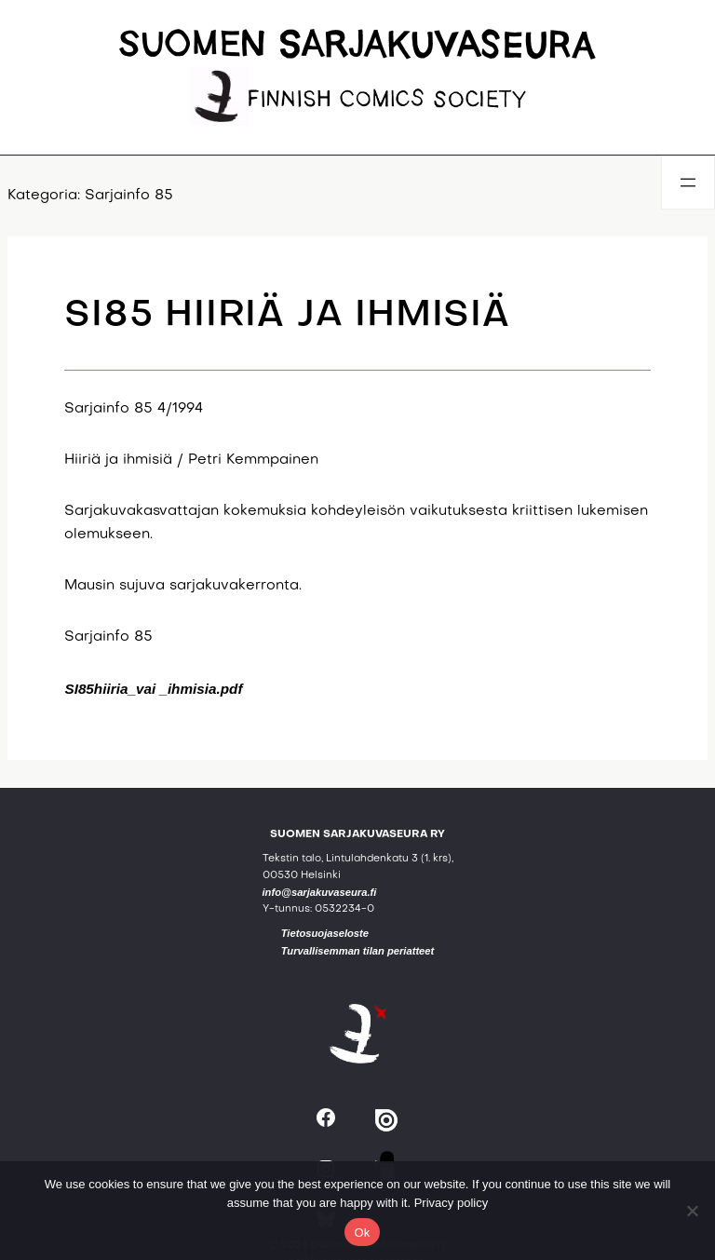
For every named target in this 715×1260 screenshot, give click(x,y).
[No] (691, 1210)
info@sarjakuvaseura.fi (320, 892)
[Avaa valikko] (688, 183)
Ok (362, 1233)
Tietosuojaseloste (325, 933)
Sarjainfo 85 (129, 196)
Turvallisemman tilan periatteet (358, 950)
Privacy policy (451, 1203)
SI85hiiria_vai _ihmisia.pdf (153, 689)
